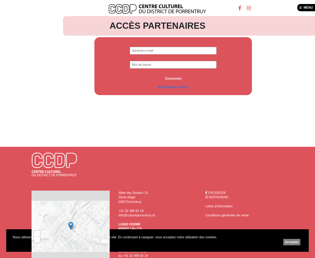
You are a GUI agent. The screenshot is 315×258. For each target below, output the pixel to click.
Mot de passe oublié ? (173, 87)
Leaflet (105, 241)
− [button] (37, 240)
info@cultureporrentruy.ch (137, 215)
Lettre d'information (219, 206)
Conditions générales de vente (227, 215)
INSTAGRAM (216, 197)
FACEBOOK (215, 192)
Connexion (173, 78)
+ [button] (37, 234)
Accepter (292, 242)
